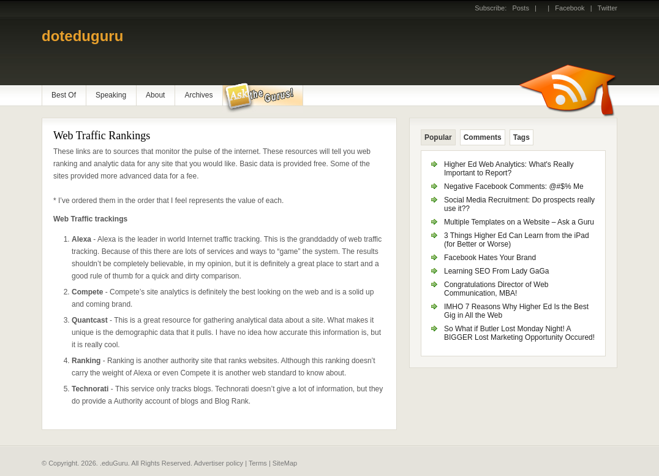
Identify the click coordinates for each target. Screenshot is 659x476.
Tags (521, 137)
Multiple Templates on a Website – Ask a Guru (519, 222)
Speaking (111, 95)
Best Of (63, 95)
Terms (258, 463)
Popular (438, 137)
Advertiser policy (218, 463)
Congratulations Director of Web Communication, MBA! (496, 289)
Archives (198, 95)
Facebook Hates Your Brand (490, 257)
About (155, 95)
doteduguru (82, 36)
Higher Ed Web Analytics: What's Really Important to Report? (509, 168)
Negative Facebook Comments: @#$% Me (514, 186)
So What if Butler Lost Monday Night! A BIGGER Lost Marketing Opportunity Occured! (519, 333)
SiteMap (285, 463)
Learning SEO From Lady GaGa (496, 271)
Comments (483, 137)
